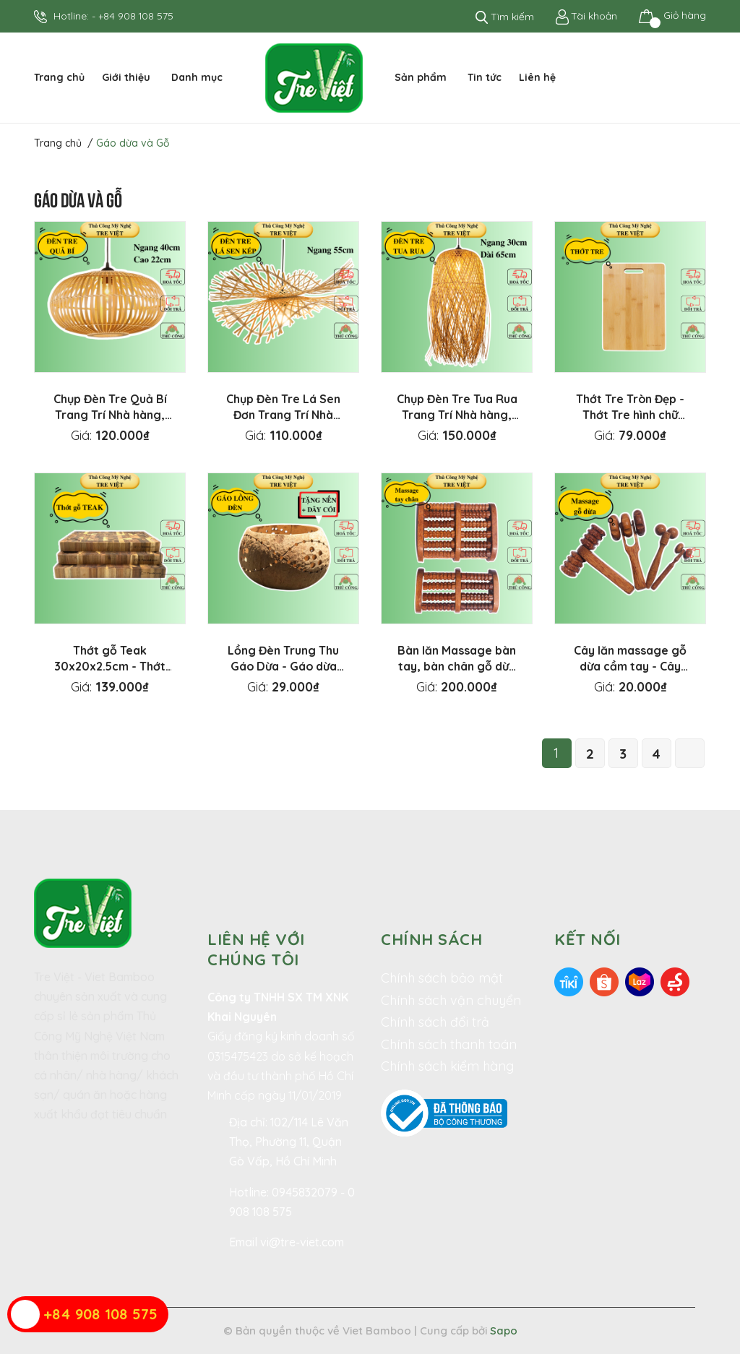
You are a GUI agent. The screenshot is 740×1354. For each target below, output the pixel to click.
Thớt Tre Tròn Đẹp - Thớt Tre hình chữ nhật (630, 415)
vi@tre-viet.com (302, 1242)
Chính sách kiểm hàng (447, 1066)
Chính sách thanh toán (449, 1044)
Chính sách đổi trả (435, 1022)
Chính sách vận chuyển (451, 1000)
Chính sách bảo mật (442, 978)
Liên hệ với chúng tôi (256, 949)
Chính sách (431, 939)
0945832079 (306, 1192)
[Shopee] (604, 981)
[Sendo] (675, 981)
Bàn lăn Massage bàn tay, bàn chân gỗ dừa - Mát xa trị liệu (456, 666)
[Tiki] (568, 981)
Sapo (503, 1330)
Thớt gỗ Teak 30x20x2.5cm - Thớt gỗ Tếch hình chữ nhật (110, 666)
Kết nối (587, 939)
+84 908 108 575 (135, 15)
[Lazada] (639, 981)
